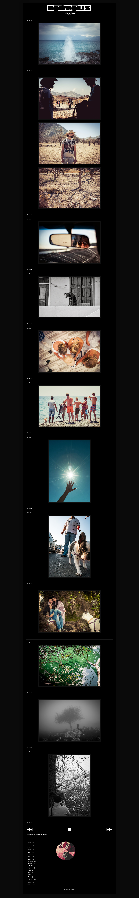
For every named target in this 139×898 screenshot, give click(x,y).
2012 (30, 882)
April (30, 874)
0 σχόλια (29, 70)
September (31, 865)
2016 (30, 852)
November (31, 861)
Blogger (73, 889)
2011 (30, 884)
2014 (30, 857)
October (30, 863)
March (30, 877)
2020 (30, 845)
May (29, 872)
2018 (30, 850)
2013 (30, 859)
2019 (30, 847)
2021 (30, 842)
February (31, 879)
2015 (30, 854)
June (29, 870)
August (30, 868)
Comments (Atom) (41, 835)
